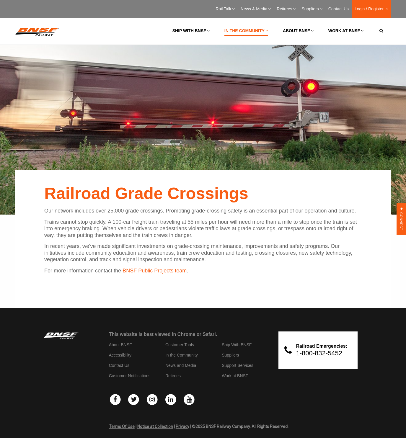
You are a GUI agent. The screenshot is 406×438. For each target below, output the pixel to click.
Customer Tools (179, 344)
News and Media (180, 365)
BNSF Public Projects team (155, 271)
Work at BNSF (345, 30)
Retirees (286, 8)
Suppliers (311, 8)
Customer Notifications (130, 375)
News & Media (256, 8)
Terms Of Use (122, 426)
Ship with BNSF (191, 30)
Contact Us (338, 8)
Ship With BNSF (237, 344)
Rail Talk (225, 8)
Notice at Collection (155, 426)
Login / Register (371, 8)
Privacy (182, 426)
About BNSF (298, 30)
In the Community (246, 30)
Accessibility (120, 355)
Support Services (237, 365)
